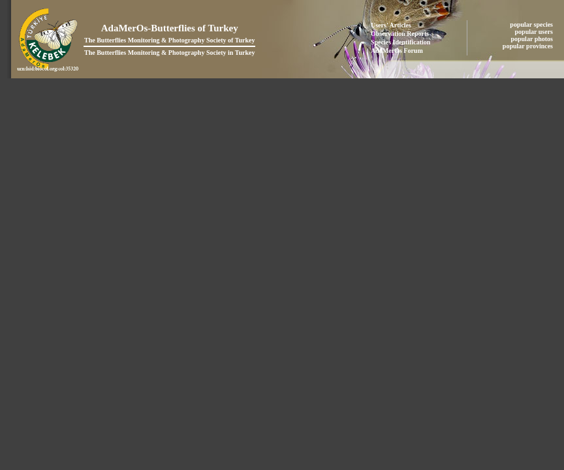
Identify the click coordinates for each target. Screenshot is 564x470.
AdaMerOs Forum (397, 50)
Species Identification (400, 42)
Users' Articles (391, 25)
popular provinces (529, 46)
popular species (532, 24)
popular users (535, 31)
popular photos (532, 38)
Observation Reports (400, 33)
